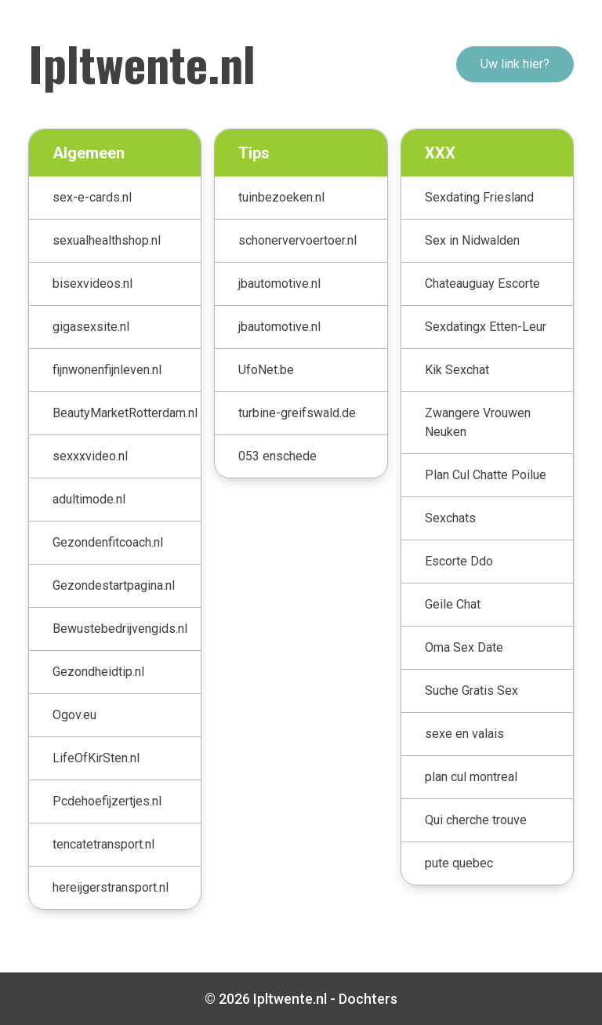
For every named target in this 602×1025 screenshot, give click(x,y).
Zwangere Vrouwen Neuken (478, 422)
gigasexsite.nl (91, 326)
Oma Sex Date (464, 647)
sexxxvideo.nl (90, 456)
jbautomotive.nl (279, 283)
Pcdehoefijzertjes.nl (107, 801)
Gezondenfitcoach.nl (108, 542)
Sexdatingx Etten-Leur (485, 326)
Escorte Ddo (459, 561)
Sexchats (450, 518)
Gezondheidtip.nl (98, 671)
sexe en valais (464, 733)
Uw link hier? (515, 63)
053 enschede (277, 456)
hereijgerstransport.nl (111, 887)
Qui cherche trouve (476, 819)
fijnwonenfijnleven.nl (107, 369)
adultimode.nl (89, 499)
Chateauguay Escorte (482, 283)
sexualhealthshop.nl (107, 240)
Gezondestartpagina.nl (114, 585)
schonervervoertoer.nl (297, 240)
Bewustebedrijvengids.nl (120, 628)
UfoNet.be (266, 369)
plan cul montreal (471, 776)
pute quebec (459, 863)
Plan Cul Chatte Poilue (485, 474)
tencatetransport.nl (103, 844)
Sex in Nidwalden (472, 240)
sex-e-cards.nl (92, 197)
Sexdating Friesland (479, 197)
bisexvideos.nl (92, 283)
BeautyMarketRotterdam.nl (125, 412)
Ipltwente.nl (142, 62)
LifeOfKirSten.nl (96, 758)
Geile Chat (453, 604)
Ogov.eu (74, 714)
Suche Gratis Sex (471, 690)
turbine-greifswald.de (297, 412)
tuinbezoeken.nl (281, 197)
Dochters (368, 998)
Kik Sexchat (457, 369)
